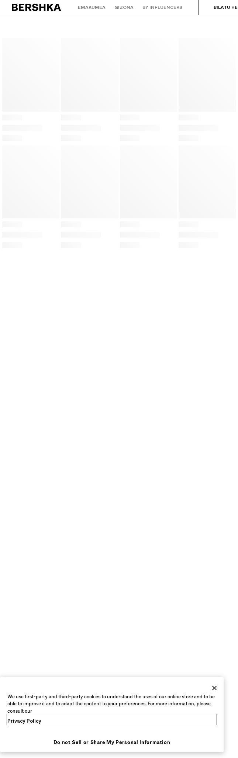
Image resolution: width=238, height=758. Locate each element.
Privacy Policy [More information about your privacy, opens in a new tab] (24, 720)
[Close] (214, 688)
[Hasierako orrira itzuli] (37, 7)
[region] (112, 714)
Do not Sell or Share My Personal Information (112, 742)
